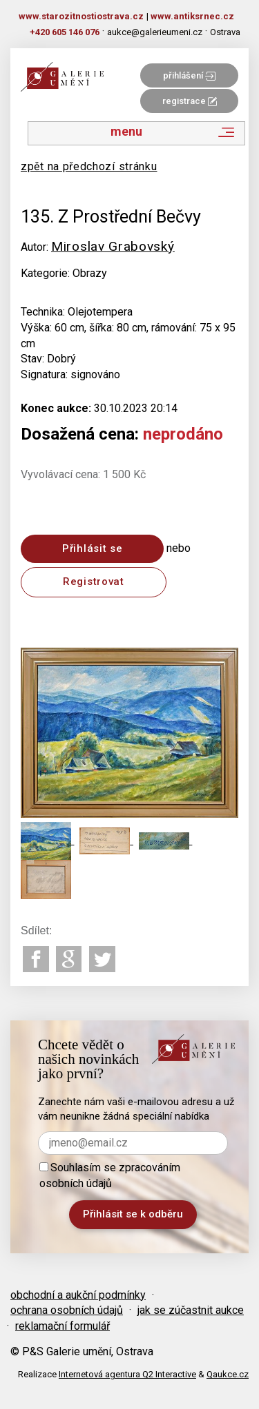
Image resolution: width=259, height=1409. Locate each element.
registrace (189, 101)
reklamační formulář (62, 1326)
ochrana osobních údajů (66, 1310)
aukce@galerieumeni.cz (154, 32)
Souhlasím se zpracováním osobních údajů (109, 1175)
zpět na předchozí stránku (89, 166)
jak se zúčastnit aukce (190, 1310)
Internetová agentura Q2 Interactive (127, 1374)
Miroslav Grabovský (113, 246)
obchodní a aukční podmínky (78, 1295)
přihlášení (189, 75)
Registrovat (93, 581)
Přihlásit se (92, 548)
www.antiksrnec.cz (192, 16)
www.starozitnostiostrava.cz (81, 16)
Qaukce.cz (228, 1374)
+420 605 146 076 (64, 32)
